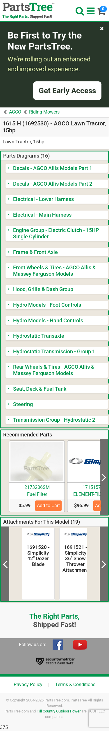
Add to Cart (48, 505)
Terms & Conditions (75, 684)
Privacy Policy (28, 684)
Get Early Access (67, 90)
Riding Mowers (44, 112)
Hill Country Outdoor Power (59, 711)
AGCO (15, 112)
